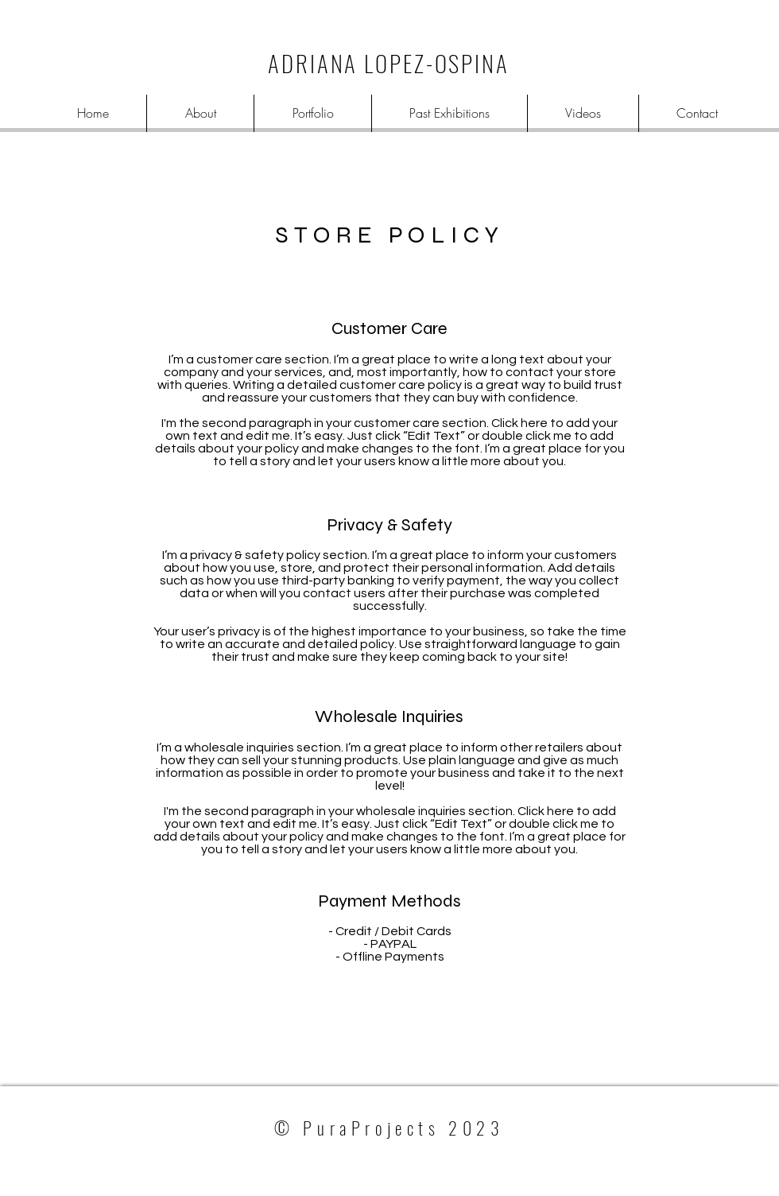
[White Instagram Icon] (737, 1125)
